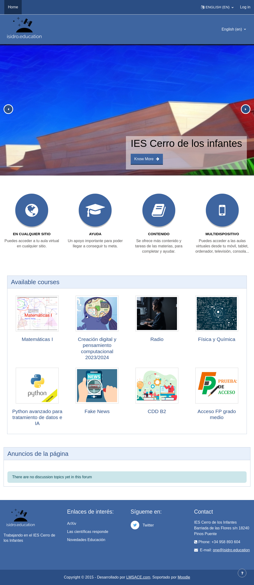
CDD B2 (157, 411)
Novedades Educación (86, 540)
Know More (146, 159)
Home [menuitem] (13, 7)
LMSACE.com (138, 577)
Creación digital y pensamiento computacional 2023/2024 (97, 348)
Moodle (184, 577)
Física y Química (216, 339)
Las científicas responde (87, 532)
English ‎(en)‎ (232, 29)
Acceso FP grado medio (216, 414)
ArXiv (71, 523)
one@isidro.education (231, 550)
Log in (245, 7)
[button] (217, 7)
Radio (156, 339)
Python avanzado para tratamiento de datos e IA (37, 417)
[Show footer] (242, 573)
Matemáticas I (37, 339)
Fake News (97, 411)
